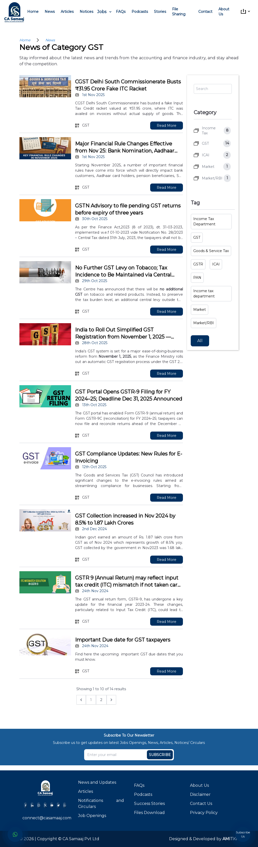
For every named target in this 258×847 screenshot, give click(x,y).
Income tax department (204, 293)
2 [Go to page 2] (101, 700)
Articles (67, 11)
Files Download (149, 812)
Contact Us (201, 803)
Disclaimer (200, 794)
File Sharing (178, 11)
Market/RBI (203, 323)
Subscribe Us (243, 834)
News (50, 11)
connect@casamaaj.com (46, 817)
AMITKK (230, 838)
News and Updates (97, 782)
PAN (197, 277)
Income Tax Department (204, 221)
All (200, 340)
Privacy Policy (204, 812)
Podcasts (140, 11)
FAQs (120, 11)
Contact (205, 11)
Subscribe (160, 754)
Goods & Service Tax (211, 251)
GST (196, 237)
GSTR (198, 264)
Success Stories (149, 803)
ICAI (216, 264)
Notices (86, 11)
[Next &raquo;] (111, 700)
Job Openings (92, 815)
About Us (223, 11)
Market (199, 309)
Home (33, 11)
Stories (160, 11)
